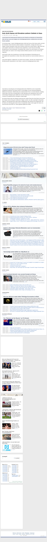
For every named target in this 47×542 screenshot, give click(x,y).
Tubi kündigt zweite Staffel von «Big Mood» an (16, 251)
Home (14, 534)
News (20, 534)
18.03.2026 (14, 470)
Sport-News (5, 270)
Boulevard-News (7, 180)
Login (35, 21)
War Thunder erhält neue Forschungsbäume (8, 432)
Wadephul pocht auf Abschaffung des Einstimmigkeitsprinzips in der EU (24, 161)
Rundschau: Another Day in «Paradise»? (18, 266)
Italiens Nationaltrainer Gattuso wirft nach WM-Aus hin (20, 284)
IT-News (4, 202)
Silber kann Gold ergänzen (15, 327)
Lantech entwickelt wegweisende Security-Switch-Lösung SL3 (22, 331)
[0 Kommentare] (5, 110)
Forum (17, 534)
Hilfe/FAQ (28, 534)
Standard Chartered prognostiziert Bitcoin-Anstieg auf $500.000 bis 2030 (24, 306)
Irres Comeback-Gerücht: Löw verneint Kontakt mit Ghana (19, 274)
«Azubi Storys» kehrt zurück (15, 264)
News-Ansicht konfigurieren (17, 481)
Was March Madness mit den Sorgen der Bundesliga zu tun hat (22, 289)
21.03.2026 (14, 466)
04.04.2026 (5, 465)
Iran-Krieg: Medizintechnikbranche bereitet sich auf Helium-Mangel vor (24, 164)
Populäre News (15, 475)
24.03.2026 (5, 479)
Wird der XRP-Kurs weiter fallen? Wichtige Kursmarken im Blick (21, 296)
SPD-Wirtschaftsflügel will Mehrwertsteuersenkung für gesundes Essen (24, 169)
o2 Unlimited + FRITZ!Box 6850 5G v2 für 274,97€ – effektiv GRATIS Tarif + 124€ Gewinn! (27, 219)
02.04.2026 (5, 467)
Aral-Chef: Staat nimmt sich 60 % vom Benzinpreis (20, 332)
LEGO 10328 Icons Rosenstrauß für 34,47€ (18, 198)
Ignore (18, 482)
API (31, 534)
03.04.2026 (5, 466)
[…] (17, 154)
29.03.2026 (5, 474)
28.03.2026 (5, 475)
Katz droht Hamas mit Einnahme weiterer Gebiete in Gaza (22, 33)
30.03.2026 (5, 471)
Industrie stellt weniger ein (15, 167)
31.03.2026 (5, 470)
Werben (23, 534)
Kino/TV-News (6, 247)
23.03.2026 (5, 481)
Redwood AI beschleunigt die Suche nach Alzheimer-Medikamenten (23, 330)
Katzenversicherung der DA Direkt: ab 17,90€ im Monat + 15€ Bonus (23, 217)
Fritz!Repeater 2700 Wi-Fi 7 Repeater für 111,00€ (20, 218)
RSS (33, 534)
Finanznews (5, 292)
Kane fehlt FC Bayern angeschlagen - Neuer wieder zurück (21, 288)
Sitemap (14, 532)
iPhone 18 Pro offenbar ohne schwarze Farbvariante (17, 206)
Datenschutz (19, 532)
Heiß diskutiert (15, 476)
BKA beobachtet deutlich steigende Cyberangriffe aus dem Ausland (23, 160)
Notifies (21, 482)
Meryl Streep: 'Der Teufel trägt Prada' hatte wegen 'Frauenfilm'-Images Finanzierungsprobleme (28, 267)
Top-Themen (5, 143)
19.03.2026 (14, 469)
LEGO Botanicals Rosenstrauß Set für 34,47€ (19, 197)
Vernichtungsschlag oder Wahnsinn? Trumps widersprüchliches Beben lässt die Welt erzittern (11, 383)
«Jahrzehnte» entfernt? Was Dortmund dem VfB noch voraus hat (22, 287)
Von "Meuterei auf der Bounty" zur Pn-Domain (16, 318)
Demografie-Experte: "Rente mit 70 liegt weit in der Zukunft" (21, 166)
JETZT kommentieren (23, 119)
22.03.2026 (14, 465)
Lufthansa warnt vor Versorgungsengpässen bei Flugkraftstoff (22, 165)
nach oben (42, 535)
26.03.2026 (5, 477)
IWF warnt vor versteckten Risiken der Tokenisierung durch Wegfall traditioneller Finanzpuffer (28, 311)
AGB (23, 532)
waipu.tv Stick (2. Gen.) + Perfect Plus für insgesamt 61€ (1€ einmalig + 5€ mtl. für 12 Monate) (28, 221)
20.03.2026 (14, 467)
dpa (16, 35)
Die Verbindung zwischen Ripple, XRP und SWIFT (20, 308)
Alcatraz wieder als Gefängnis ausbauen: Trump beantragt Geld (22, 159)
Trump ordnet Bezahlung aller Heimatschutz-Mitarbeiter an (21, 157)
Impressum (32, 532)
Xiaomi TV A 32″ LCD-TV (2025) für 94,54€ (18, 263)
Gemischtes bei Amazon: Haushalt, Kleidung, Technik (20, 216)
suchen (16, 458)
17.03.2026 (14, 471)
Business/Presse (7, 314)
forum (45, 121)
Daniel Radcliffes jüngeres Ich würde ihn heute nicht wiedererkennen (22, 185)
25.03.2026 (5, 478)
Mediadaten (27, 532)
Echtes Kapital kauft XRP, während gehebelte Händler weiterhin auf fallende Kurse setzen (27, 307)
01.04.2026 (5, 469)
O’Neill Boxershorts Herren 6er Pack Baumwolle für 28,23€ (21, 195)
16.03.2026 (14, 472)
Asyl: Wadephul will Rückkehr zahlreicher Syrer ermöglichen (22, 162)
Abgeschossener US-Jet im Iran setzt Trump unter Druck (19, 147)
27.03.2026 (5, 476)
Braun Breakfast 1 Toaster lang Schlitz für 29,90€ (19, 194)
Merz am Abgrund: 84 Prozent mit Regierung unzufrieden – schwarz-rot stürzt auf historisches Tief (11, 360)
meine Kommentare (12, 482)
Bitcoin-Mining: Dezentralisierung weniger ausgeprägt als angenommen (24, 310)
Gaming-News (6, 223)
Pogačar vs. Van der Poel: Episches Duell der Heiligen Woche (22, 286)
